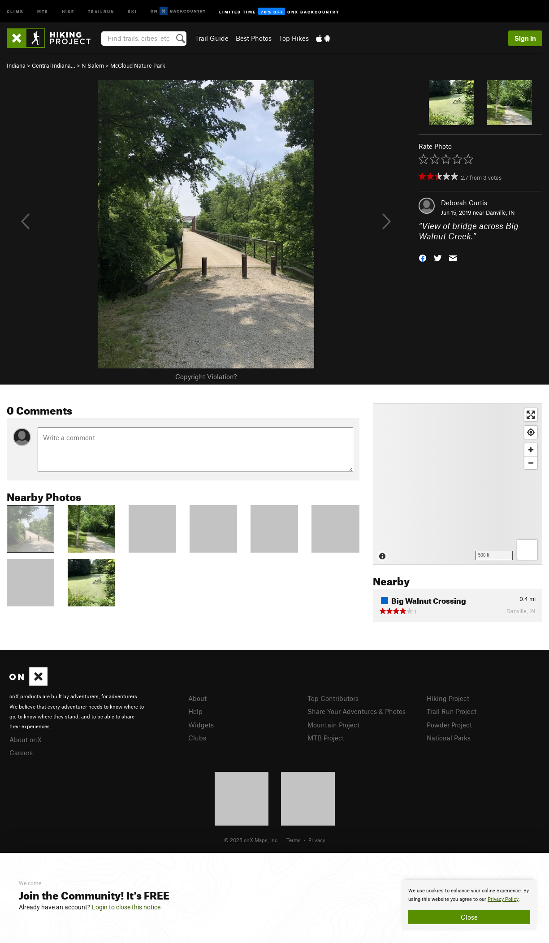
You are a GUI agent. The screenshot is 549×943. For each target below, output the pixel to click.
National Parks (449, 738)
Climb (15, 11)
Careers (21, 752)
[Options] (527, 550)
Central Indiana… (53, 65)
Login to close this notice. (127, 907)
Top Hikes (294, 38)
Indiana (16, 65)
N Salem (93, 65)
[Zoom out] (530, 462)
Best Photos (254, 38)
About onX (25, 739)
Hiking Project (448, 698)
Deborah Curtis (464, 203)
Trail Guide (212, 38)
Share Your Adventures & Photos (356, 711)
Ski (132, 11)
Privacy (316, 840)
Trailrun (101, 11)
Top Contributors (333, 698)
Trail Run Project (451, 711)
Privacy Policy (503, 899)
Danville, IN (500, 212)
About (197, 698)
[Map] (457, 484)
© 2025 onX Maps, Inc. (251, 840)
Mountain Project (333, 725)
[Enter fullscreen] (530, 414)
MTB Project (325, 738)
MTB (42, 11)
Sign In (525, 38)
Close (469, 917)
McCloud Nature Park (137, 65)
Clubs (197, 738)
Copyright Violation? (206, 376)
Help (195, 711)
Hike (68, 11)
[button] (423, 257)
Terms (293, 840)
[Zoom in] (530, 449)
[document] (469, 905)
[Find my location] (530, 432)
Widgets (201, 725)
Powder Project (449, 725)
